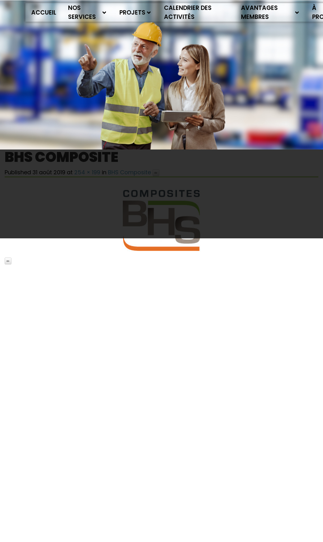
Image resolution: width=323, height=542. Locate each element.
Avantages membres (270, 12)
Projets (135, 12)
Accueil (43, 12)
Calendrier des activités (188, 12)
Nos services (87, 12)
